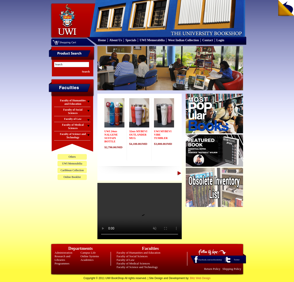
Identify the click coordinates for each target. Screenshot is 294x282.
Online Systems (89, 256)
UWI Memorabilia (152, 40)
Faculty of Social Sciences (132, 256)
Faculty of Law (125, 260)
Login (220, 40)
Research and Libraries (62, 258)
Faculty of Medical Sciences (133, 263)
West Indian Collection (183, 40)
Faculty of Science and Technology (137, 267)
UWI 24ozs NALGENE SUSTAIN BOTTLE (111, 136)
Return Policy (212, 269)
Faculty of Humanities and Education (138, 252)
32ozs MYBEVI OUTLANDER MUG (138, 135)
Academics (87, 260)
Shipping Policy (232, 269)
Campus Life (88, 252)
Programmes (62, 263)
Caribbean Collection (72, 170)
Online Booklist (72, 177)
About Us (115, 40)
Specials (130, 40)
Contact (207, 40)
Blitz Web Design (200, 278)
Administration (63, 252)
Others (72, 156)
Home (102, 40)
